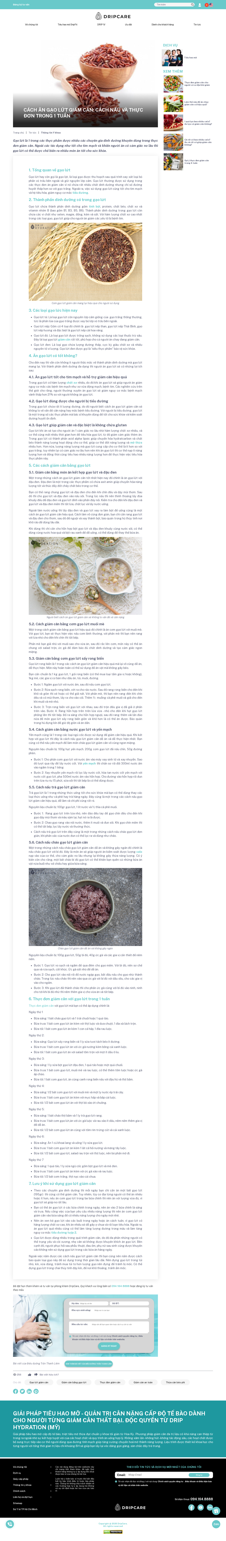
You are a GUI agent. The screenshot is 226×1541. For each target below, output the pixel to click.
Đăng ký (199, 1475)
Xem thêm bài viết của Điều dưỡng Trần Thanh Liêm (89, 1364)
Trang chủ (19, 132)
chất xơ (71, 382)
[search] (192, 5)
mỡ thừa (136, 442)
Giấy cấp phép (20, 1479)
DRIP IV (101, 24)
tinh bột (94, 206)
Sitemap (17, 1503)
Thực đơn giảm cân (41, 1005)
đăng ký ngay (109, 1346)
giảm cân (64, 339)
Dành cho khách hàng (163, 24)
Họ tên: (75, 1303)
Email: (121, 1475)
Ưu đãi (128, 24)
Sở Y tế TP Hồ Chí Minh (25, 1509)
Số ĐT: (115, 1303)
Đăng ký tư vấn (21, 4)
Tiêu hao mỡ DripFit (67, 24)
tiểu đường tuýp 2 (63, 1232)
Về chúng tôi (31, 24)
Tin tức (197, 24)
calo (139, 851)
